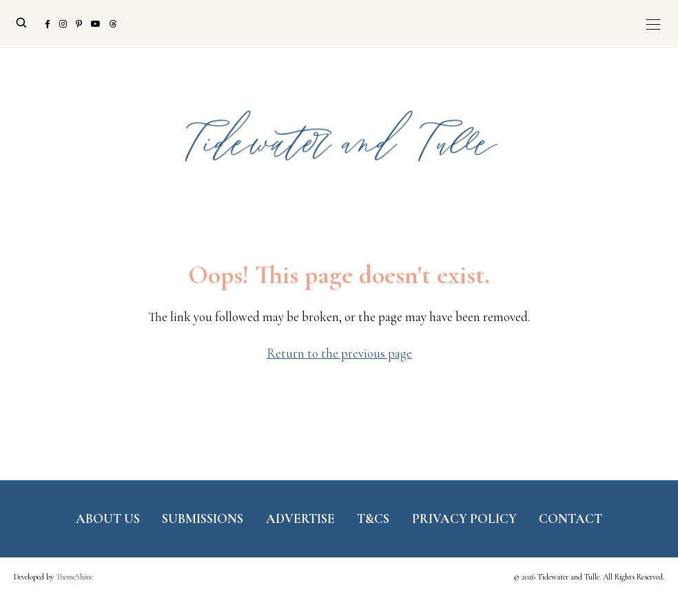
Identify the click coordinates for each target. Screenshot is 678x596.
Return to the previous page (339, 353)
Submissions (202, 518)
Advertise (300, 518)
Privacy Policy (464, 518)
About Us (108, 518)
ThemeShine (74, 577)
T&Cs (373, 518)
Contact (570, 518)
